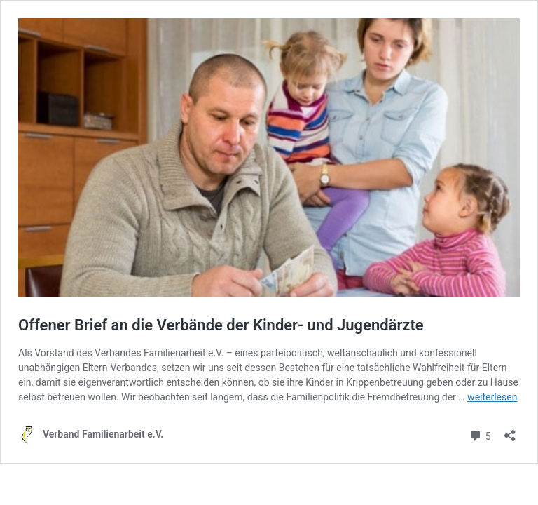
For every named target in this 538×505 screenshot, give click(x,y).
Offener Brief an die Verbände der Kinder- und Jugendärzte (221, 325)
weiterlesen (492, 397)
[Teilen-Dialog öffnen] (510, 431)
